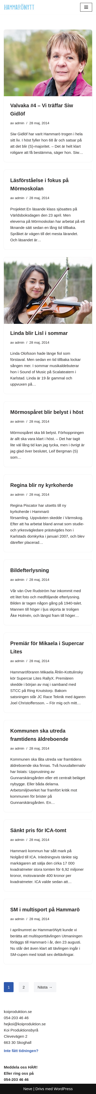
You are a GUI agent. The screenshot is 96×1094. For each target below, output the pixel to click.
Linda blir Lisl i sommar (39, 333)
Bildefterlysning (29, 570)
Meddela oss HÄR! (21, 1067)
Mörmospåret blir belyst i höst (46, 412)
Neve (27, 1089)
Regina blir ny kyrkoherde (41, 485)
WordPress (63, 1089)
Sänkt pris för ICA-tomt (38, 830)
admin (19, 123)
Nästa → (45, 987)
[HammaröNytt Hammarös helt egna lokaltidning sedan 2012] (19, 7)
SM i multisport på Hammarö (45, 909)
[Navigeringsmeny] (86, 7)
